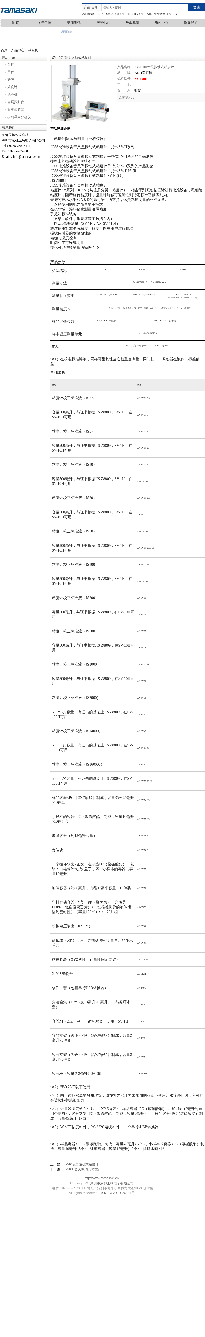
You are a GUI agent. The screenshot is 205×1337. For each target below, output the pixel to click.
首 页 (15, 23)
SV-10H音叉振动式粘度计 (82, 1169)
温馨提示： (126, 97)
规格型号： (125, 78)
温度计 (11, 87)
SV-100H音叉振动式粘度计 (154, 67)
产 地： (125, 84)
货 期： (125, 90)
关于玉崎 (44, 23)
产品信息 (90, 7)
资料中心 (161, 23)
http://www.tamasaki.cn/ (102, 1178)
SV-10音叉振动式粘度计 (81, 1164)
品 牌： (125, 73)
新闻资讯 (74, 23)
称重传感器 (14, 109)
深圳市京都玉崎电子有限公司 (112, 1183)
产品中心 (103, 23)
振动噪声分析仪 (18, 117)
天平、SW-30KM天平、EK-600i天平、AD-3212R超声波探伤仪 (137, 14)
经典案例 (132, 23)
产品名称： (125, 67)
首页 (4, 50)
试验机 (33, 50)
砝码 (9, 79)
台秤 (9, 64)
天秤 (9, 72)
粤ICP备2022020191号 (118, 1193)
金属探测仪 (14, 102)
